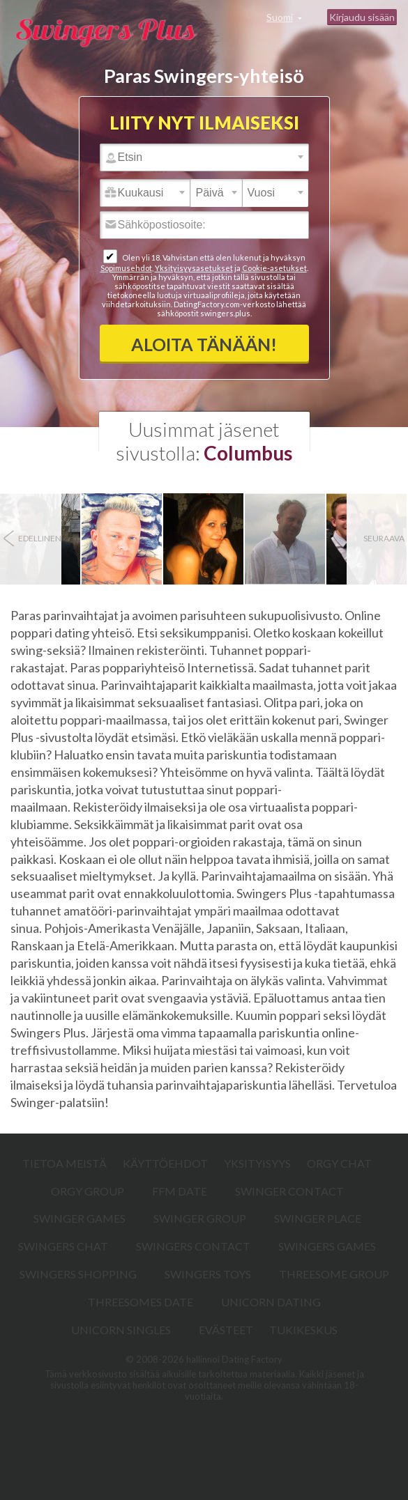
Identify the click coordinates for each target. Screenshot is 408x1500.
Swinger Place (317, 1218)
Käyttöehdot (165, 1163)
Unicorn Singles (121, 1329)
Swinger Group (199, 1218)
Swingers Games (327, 1246)
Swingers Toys (208, 1274)
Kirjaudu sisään (362, 17)
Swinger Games (79, 1218)
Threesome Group (334, 1274)
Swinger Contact (289, 1191)
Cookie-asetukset (274, 267)
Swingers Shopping (78, 1274)
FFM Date (179, 1191)
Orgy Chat (339, 1163)
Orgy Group (87, 1191)
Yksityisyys (257, 1163)
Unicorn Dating (271, 1301)
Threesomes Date (140, 1301)
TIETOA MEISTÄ (64, 1163)
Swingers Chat (63, 1246)
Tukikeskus (303, 1329)
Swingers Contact (193, 1246)
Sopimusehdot (126, 267)
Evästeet (226, 1329)
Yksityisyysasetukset (194, 267)
